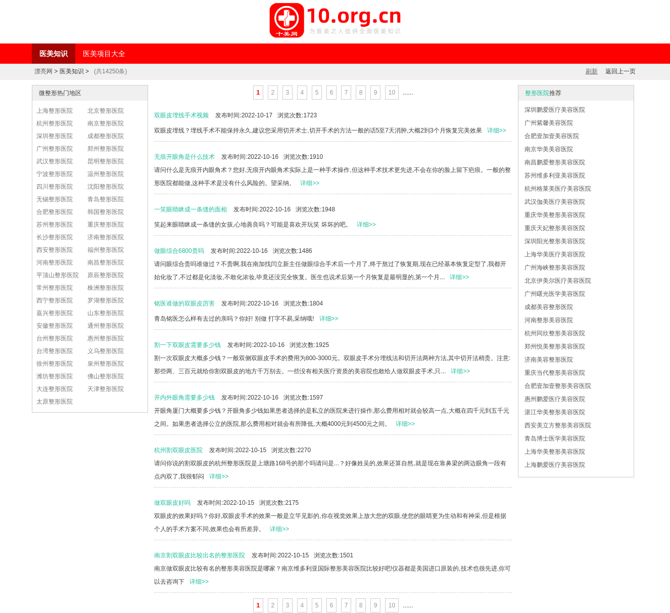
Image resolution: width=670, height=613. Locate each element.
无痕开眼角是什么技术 (184, 156)
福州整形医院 (105, 249)
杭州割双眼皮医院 (178, 450)
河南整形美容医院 (548, 320)
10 (392, 92)
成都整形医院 (105, 136)
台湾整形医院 (54, 351)
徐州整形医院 (54, 363)
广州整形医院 (54, 148)
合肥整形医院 (54, 211)
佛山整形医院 (105, 376)
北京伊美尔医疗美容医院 (557, 280)
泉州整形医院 (105, 363)
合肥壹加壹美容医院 (551, 136)
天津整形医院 (105, 388)
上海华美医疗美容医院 (554, 254)
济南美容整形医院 (548, 359)
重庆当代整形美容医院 (554, 372)
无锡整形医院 (54, 199)
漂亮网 (43, 71)
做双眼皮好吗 (172, 502)
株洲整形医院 (105, 287)
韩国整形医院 (105, 211)
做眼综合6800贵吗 (179, 250)
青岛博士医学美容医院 (554, 438)
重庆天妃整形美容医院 (554, 228)
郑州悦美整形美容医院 (554, 346)
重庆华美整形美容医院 (554, 214)
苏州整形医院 (54, 224)
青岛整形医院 (105, 199)
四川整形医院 (54, 186)
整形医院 (537, 93)
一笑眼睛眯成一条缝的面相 (190, 209)
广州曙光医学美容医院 (554, 293)
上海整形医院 (54, 110)
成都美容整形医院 (548, 307)
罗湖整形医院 (105, 300)
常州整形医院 (54, 287)
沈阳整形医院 (105, 186)
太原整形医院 (54, 401)
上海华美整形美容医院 (554, 451)
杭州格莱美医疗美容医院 (557, 188)
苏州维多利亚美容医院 (554, 175)
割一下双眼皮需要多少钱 (187, 344)
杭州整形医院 (54, 123)
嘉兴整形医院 (54, 313)
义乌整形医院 (105, 351)
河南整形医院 (54, 262)
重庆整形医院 (105, 224)
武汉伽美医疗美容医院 (554, 201)
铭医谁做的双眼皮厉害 (184, 303)
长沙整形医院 (54, 237)
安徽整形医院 (54, 325)
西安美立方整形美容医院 (557, 425)
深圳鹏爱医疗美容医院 (554, 109)
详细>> (496, 130)
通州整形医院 (105, 325)
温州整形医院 (105, 174)
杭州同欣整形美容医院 (554, 333)
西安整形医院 (54, 249)
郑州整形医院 (105, 148)
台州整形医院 (54, 338)
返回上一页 (620, 71)
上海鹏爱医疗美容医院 (554, 464)
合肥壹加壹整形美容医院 (557, 385)
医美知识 (53, 54)
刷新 (592, 71)
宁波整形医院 (54, 174)
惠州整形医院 (105, 338)
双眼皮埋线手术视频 (181, 115)
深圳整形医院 (54, 136)
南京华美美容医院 (548, 149)
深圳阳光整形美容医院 (554, 241)
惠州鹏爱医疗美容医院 (554, 399)
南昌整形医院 (105, 262)
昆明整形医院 (105, 161)
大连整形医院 (54, 388)
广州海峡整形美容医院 (554, 267)
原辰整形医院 (105, 275)
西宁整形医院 (54, 300)
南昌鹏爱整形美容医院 (554, 162)
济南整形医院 (105, 237)
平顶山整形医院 (57, 275)
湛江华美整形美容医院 (554, 412)
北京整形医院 (105, 110)
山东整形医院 (105, 313)
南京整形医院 (105, 123)
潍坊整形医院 (54, 376)
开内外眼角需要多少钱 (184, 397)
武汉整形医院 (54, 161)
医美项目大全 (104, 54)
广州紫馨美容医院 (548, 122)
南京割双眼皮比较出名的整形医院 (199, 555)
